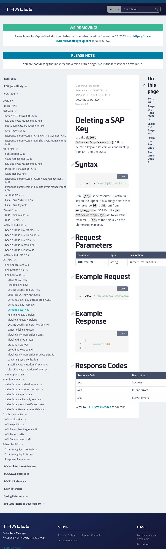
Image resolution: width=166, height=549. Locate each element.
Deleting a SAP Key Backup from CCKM (30, 299)
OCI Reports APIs (14, 434)
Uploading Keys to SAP (20, 349)
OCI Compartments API (18, 439)
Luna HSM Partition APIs (19, 200)
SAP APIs (10, 260)
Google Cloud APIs (15, 225)
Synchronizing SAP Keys (21, 329)
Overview (8, 100)
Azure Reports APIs (16, 173)
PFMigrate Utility (16, 86)
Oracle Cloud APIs (15, 414)
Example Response (151, 143)
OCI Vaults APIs (16, 419)
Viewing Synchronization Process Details (31, 354)
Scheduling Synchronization (21, 449)
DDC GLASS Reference (16, 474)
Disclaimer (143, 544)
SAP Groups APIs (16, 269)
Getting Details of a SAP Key (24, 289)
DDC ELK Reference (15, 481)
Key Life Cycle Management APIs (23, 120)
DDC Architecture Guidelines (20, 466)
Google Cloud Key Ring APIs (23, 235)
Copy (122, 176)
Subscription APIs (15, 153)
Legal (141, 527)
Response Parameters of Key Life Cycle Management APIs (35, 142)
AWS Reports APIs (15, 130)
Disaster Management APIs (20, 168)
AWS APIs (10, 110)
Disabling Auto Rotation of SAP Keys (28, 369)
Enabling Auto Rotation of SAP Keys (28, 364)
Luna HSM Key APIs (16, 205)
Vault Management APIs (18, 158)
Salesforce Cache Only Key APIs (23, 399)
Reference (10, 78)
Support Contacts (91, 535)
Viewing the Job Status (20, 339)
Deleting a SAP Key (18, 309)
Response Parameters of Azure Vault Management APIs (34, 180)
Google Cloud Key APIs (20, 240)
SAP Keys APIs (15, 274)
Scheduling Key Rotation (19, 454)
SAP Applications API (17, 264)
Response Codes (151, 157)
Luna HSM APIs (13, 195)
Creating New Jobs (18, 344)
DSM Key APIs (15, 220)
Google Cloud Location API (20, 245)
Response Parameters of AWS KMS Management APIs (35, 135)
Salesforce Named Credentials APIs (25, 409)
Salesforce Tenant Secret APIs (24, 389)
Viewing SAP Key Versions (22, 319)
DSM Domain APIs (17, 215)
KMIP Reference (13, 489)
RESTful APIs (10, 105)
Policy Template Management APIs (25, 125)
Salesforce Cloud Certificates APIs (24, 404)
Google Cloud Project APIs (22, 230)
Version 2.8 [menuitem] (81, 104)
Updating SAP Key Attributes (24, 294)
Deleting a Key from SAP (21, 304)
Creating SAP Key (17, 279)
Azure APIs (11, 148)
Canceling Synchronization (23, 359)
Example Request (151, 128)
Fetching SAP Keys (18, 284)
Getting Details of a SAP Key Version (28, 324)
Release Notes (66, 535)
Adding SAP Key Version (21, 314)
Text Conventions (68, 540)
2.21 (100, 64)
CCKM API (11, 93)
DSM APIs (10, 210)
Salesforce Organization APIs (24, 384)
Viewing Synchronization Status (26, 334)
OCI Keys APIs (15, 424)
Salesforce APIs (14, 379)
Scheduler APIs (13, 444)
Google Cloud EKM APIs (16, 255)
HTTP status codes (99, 407)
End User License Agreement (147, 537)
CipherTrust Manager (87, 86)
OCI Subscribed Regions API (21, 429)
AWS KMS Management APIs (21, 115)
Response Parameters (17, 459)
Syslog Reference (16, 496)
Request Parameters (151, 113)
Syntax (150, 100)
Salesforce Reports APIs (18, 394)
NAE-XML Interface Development (24, 504)
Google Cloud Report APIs (19, 250)
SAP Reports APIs (15, 374)
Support (64, 527)
